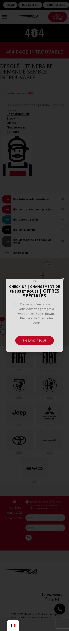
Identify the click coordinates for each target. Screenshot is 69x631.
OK (28, 537)
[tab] (34, 199)
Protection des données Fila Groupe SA (31, 617)
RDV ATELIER (30, 5)
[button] (44, 284)
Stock (10, 118)
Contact (12, 132)
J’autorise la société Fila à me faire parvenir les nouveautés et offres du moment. (44, 505)
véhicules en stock (57, 16)
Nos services (16, 127)
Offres (11, 123)
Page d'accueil (17, 114)
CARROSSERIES (56, 5)
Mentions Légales (51, 614)
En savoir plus (57, 508)
